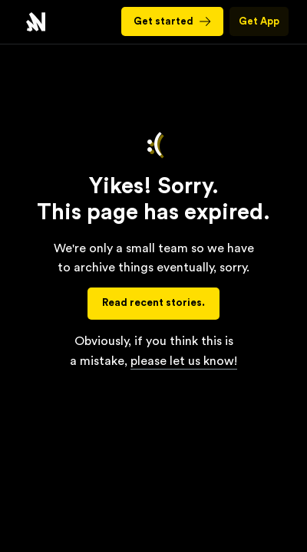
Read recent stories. (153, 302)
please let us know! (183, 361)
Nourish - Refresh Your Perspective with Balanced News (36, 21)
